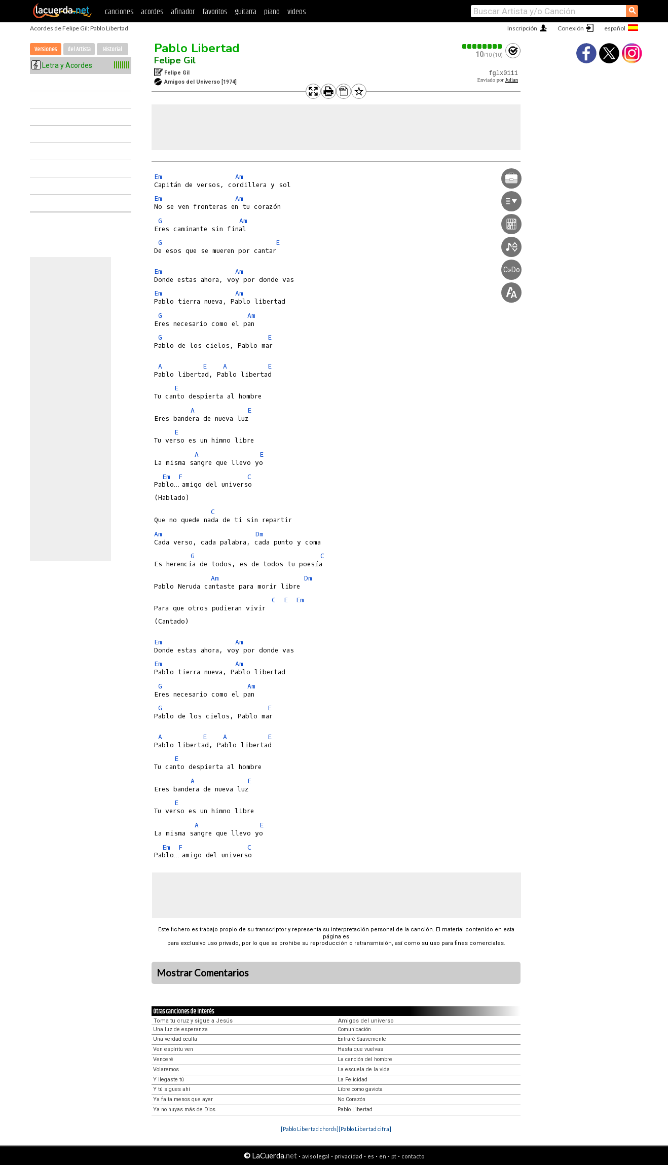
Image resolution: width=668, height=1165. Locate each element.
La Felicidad (352, 1079)
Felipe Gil (175, 60)
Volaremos (166, 1069)
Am (239, 176)
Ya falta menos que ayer (183, 1099)
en (382, 1156)
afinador (183, 12)
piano (272, 12)
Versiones (45, 49)
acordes (152, 12)
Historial (112, 49)
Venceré (163, 1059)
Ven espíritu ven (173, 1049)
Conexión (571, 28)
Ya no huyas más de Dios (184, 1109)
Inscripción (522, 28)
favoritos (214, 12)
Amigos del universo (366, 1020)
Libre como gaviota (360, 1089)
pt (393, 1156)
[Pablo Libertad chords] (310, 1128)
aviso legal (315, 1156)
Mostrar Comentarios (203, 972)
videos (296, 12)
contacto (412, 1156)
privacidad (348, 1156)
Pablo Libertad (197, 48)
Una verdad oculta (175, 1039)
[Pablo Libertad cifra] (365, 1128)
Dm (259, 534)
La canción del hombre (365, 1059)
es (370, 1156)
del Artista (79, 49)
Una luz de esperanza (180, 1029)
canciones (119, 12)
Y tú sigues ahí (171, 1089)
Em (158, 176)
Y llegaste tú (168, 1079)
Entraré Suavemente (362, 1039)
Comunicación (354, 1029)
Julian (511, 80)
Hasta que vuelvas (360, 1049)
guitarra (245, 12)
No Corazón (351, 1099)
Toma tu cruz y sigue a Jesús (193, 1020)
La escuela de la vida (364, 1069)
